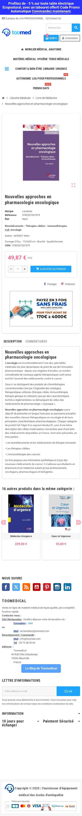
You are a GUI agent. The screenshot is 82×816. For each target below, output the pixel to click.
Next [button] (78, 522)
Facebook (6, 587)
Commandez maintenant (51, 11)
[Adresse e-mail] (29, 691)
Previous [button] (3, 522)
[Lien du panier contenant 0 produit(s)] (51, 38)
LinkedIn (67, 587)
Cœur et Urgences (61, 536)
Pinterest (68, 284)
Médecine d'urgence (21, 536)
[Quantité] (18, 269)
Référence (10, 215)
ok (68, 691)
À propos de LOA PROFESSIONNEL (24, 18)
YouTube (37, 587)
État (7, 219)
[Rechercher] (63, 28)
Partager (50, 284)
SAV (30, 623)
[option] (21, 527)
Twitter (16, 587)
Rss (26, 587)
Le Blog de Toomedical (41, 668)
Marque (9, 211)
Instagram (57, 587)
